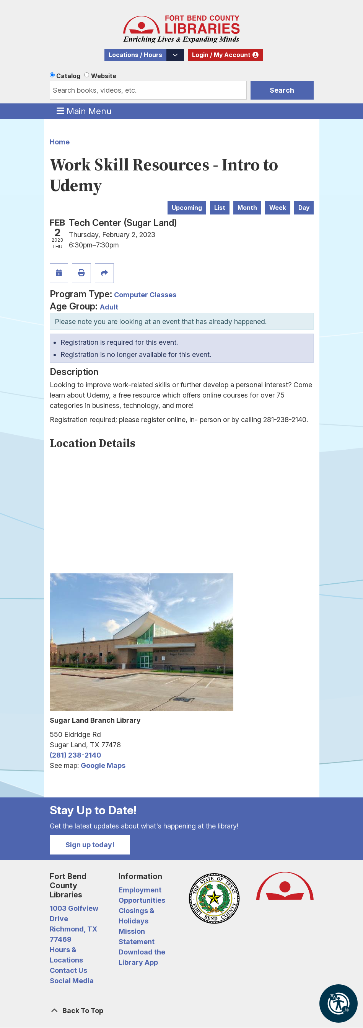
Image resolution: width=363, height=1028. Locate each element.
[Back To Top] (182, 1010)
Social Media (72, 981)
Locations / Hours (135, 55)
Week (277, 207)
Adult (109, 307)
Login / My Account (221, 55)
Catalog (68, 76)
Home (60, 142)
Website (103, 76)
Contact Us (68, 970)
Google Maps (103, 765)
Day (303, 207)
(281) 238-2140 (75, 755)
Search (282, 90)
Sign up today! (89, 845)
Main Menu (84, 110)
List (219, 207)
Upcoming (187, 207)
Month (247, 207)
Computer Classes (145, 295)
